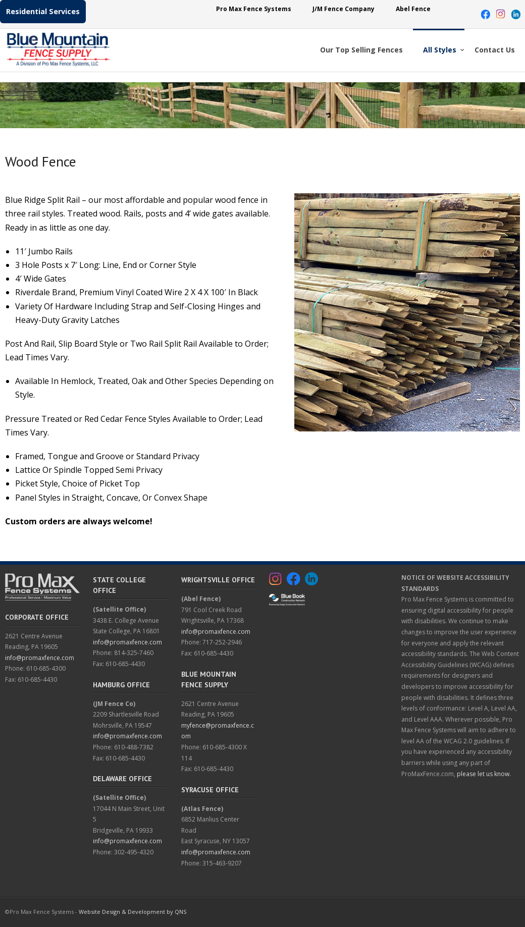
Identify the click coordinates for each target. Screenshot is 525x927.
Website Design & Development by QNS (132, 911)
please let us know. (484, 774)
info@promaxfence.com (39, 657)
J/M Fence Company (343, 9)
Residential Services (43, 11)
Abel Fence (413, 9)
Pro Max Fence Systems (253, 9)
